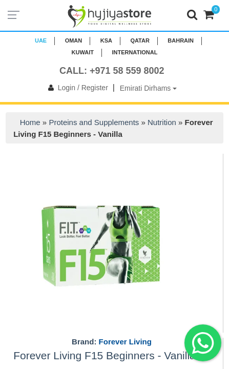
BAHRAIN (181, 40)
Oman (73, 40)
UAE (41, 40)
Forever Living (125, 341)
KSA (106, 40)
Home (30, 122)
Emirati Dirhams (148, 88)
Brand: (112, 342)
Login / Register (76, 88)
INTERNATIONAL (134, 52)
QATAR (139, 40)
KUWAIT (83, 52)
